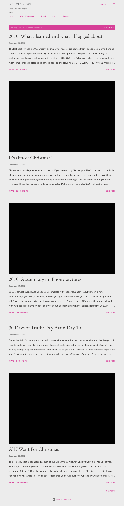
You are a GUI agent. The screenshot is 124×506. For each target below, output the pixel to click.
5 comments (21, 361)
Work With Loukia (27, 16)
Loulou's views (20, 4)
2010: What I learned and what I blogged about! (56, 36)
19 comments (22, 312)
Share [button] (11, 69)
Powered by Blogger (62, 499)
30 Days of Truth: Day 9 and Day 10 (45, 327)
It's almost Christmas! (30, 157)
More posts (110, 491)
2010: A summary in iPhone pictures (45, 279)
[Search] (103, 4)
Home (11, 16)
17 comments (22, 482)
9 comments (21, 69)
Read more (110, 69)
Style (54, 16)
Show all (109, 28)
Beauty (66, 16)
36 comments (22, 191)
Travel (43, 16)
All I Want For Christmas (34, 449)
